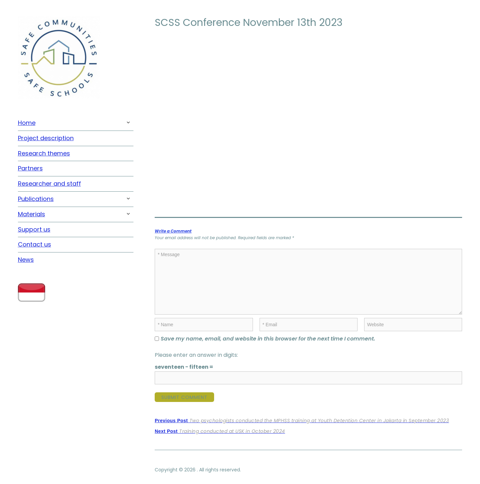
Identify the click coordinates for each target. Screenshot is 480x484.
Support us (34, 229)
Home (27, 123)
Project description (46, 138)
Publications (36, 199)
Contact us (34, 244)
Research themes (44, 153)
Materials (31, 214)
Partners (30, 168)
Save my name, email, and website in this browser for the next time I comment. (268, 338)
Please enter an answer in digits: (196, 355)
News (26, 259)
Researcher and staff (49, 183)
